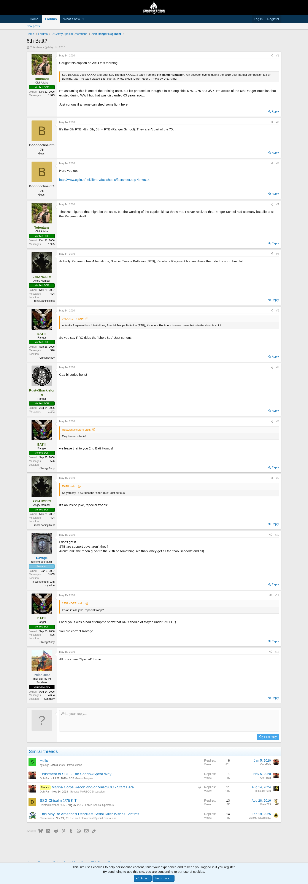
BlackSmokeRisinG (260, 817)
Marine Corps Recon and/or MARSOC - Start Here (93, 787)
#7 (277, 367)
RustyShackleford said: (76, 429)
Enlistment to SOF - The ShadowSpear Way (75, 774)
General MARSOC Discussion (87, 791)
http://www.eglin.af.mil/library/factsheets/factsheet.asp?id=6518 (104, 179)
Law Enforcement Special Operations (94, 818)
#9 (277, 478)
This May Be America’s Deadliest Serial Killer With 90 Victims (89, 814)
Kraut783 (265, 804)
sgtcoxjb (44, 765)
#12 (277, 651)
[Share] (272, 55)
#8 (277, 421)
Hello (44, 761)
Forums (51, 19)
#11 (277, 595)
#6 (277, 310)
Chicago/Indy (47, 357)
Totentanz (36, 47)
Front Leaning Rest (44, 300)
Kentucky (49, 698)
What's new (71, 19)
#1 (277, 55)
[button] (83, 19)
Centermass (47, 818)
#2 (277, 122)
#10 (277, 534)
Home (34, 19)
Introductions (74, 765)
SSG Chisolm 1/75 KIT (58, 801)
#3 (277, 163)
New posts (33, 26)
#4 (277, 204)
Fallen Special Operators (99, 805)
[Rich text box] (169, 721)
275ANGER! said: (73, 319)
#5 (277, 253)
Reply (275, 111)
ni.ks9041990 (263, 791)
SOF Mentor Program (81, 778)
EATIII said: (69, 486)
